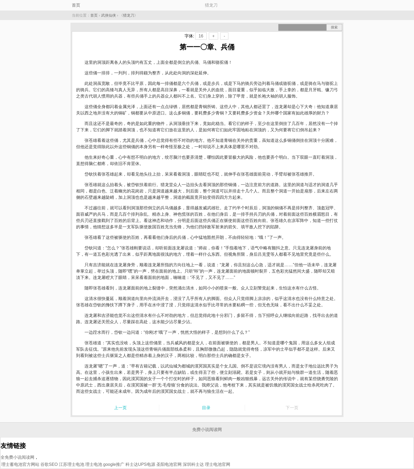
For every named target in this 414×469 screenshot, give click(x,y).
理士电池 (93, 464)
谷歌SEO (49, 464)
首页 (76, 5)
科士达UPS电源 (140, 464)
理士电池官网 (217, 464)
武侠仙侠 (108, 15)
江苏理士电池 (71, 464)
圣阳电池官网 (169, 464)
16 (201, 36)
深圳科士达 (193, 464)
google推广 (113, 464)
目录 (206, 407)
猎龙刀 (128, 15)
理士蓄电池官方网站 (20, 464)
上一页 (120, 407)
